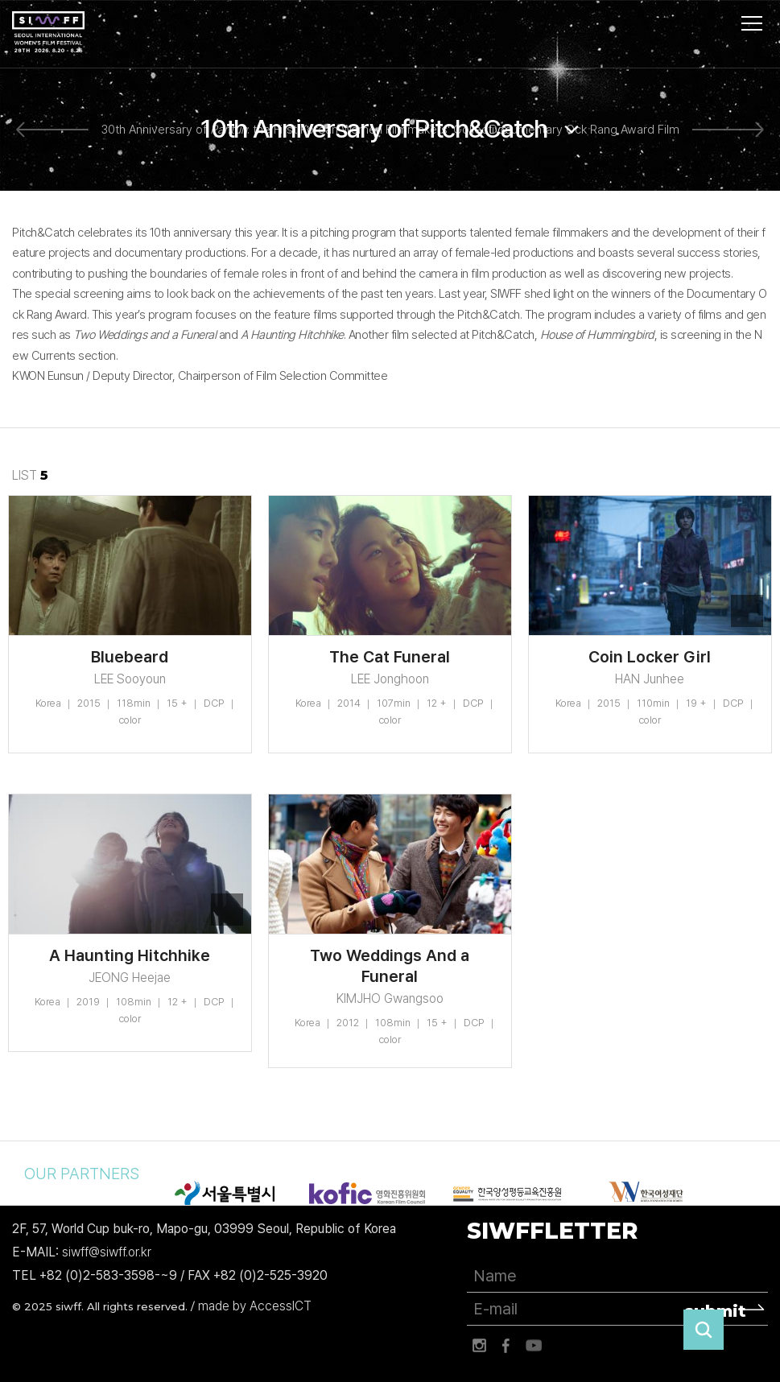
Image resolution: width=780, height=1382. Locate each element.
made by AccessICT (255, 1306)
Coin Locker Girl (649, 656)
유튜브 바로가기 (534, 1346)
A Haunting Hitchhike (129, 955)
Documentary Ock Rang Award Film (584, 129)
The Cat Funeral (389, 656)
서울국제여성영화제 (48, 32)
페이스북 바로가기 (506, 1346)
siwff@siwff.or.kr (106, 1252)
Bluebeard (129, 656)
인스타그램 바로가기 (479, 1346)
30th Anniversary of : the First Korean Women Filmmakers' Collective (304, 129)
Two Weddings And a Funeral (389, 966)
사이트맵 (751, 23)
